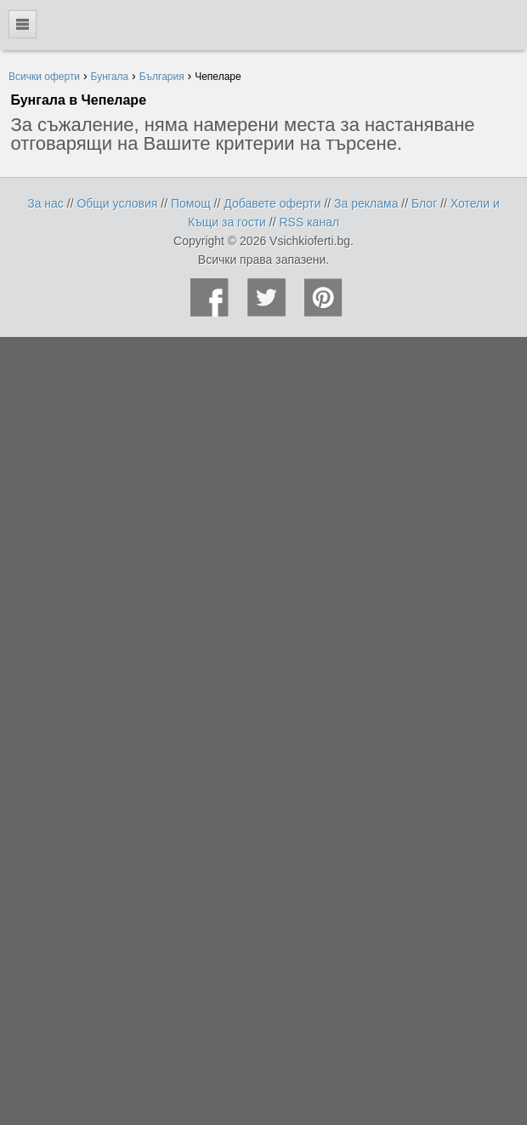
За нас (45, 203)
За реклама (366, 203)
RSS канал (310, 222)
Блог (424, 203)
